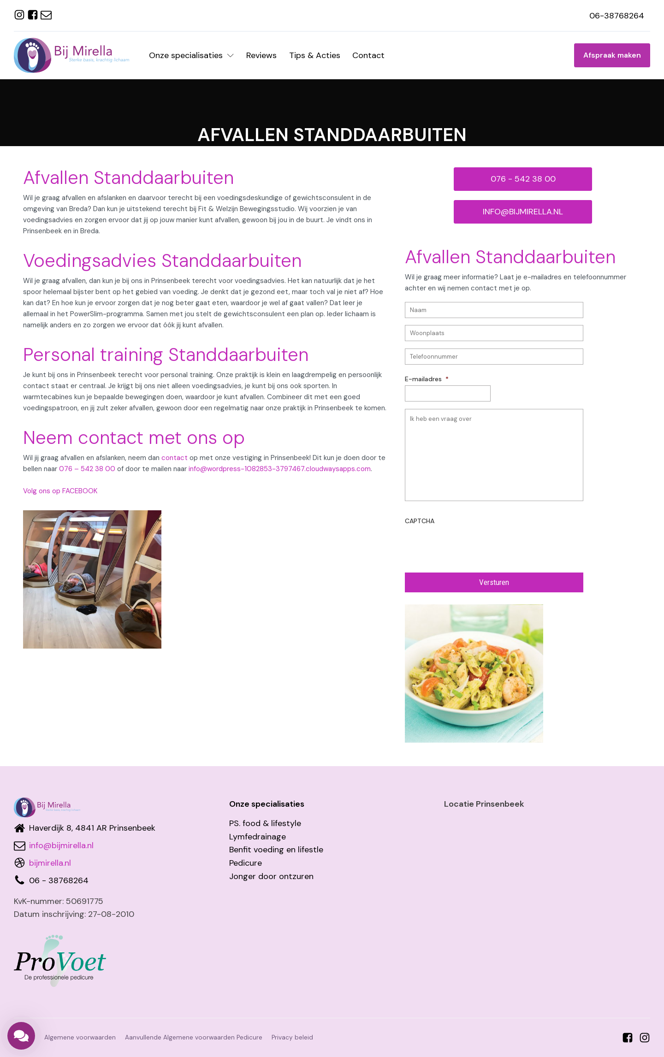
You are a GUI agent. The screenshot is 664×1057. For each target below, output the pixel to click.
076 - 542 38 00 (523, 178)
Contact (368, 55)
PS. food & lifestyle (265, 823)
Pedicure (245, 862)
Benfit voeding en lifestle (276, 849)
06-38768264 (616, 15)
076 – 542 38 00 (87, 468)
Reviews (261, 55)
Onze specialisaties (191, 55)
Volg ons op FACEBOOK (60, 491)
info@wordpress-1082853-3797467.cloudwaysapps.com (280, 468)
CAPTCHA (419, 521)
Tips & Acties (314, 55)
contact (174, 457)
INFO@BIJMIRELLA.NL (523, 211)
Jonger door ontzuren (271, 876)
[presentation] (475, 545)
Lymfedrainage (257, 836)
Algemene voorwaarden (80, 1037)
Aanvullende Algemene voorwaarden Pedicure (193, 1037)
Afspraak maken (612, 55)
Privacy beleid (292, 1037)
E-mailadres (427, 379)
